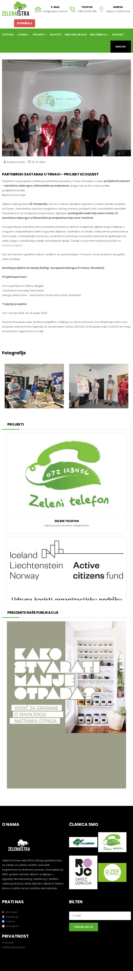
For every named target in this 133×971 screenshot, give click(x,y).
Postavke (8, 942)
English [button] (121, 46)
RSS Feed (9, 912)
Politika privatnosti (13, 947)
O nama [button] (23, 34)
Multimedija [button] (99, 34)
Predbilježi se (83, 927)
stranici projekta (12, 245)
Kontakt (118, 34)
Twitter (8, 921)
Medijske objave (76, 34)
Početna (8, 34)
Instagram (10, 926)
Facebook (10, 917)
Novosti (55, 34)
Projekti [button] (40, 34)
